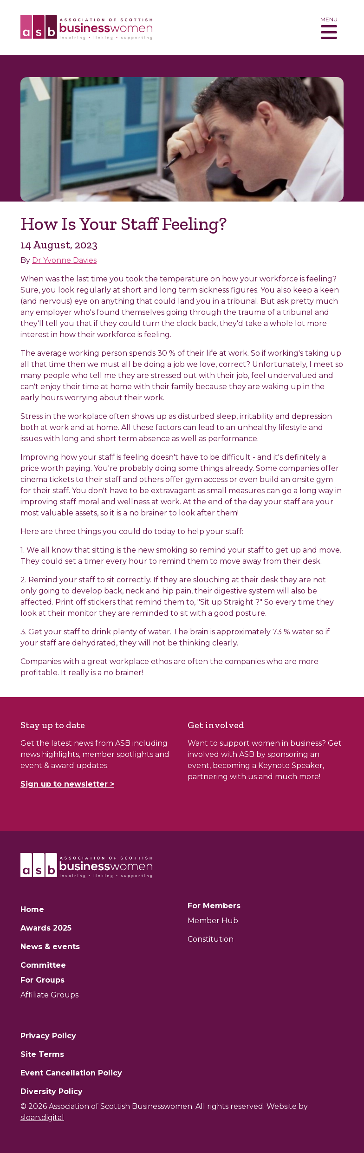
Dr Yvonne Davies (64, 260)
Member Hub (213, 920)
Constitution (211, 939)
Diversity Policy (51, 1091)
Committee (43, 965)
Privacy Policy (48, 1035)
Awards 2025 (46, 928)
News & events (50, 946)
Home (32, 909)
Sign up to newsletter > (67, 784)
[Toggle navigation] (329, 27)
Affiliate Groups (49, 994)
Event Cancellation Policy (71, 1072)
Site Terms (42, 1054)
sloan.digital (42, 1117)
